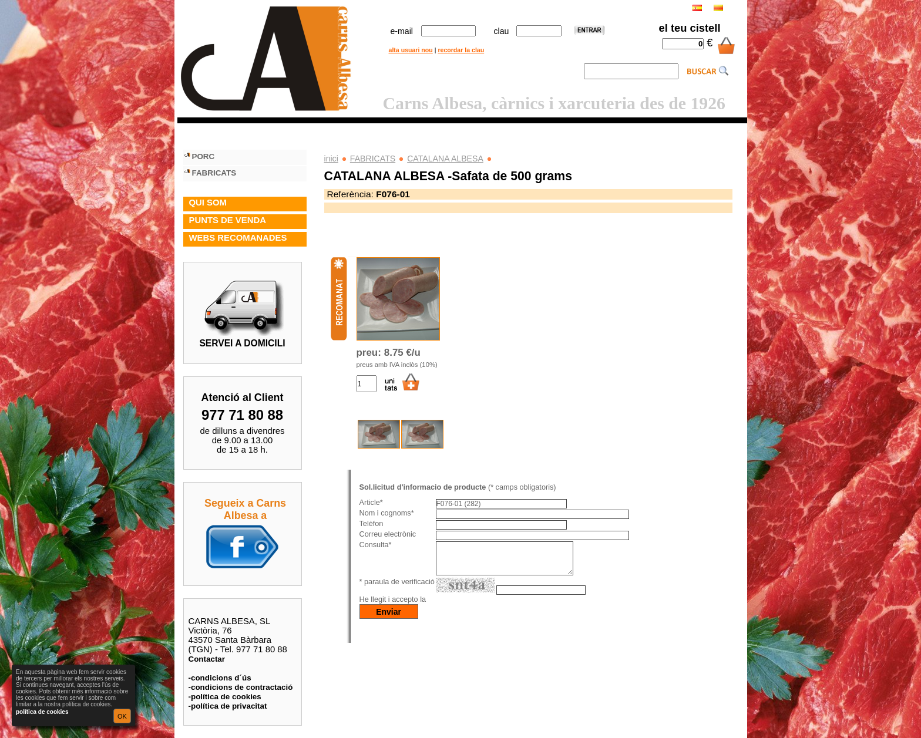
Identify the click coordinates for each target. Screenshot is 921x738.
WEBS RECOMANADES (238, 237)
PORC (203, 156)
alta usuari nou (411, 49)
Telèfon (371, 524)
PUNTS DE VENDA (227, 220)
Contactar (207, 659)
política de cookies (42, 712)
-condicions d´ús (220, 677)
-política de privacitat (228, 706)
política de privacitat (464, 606)
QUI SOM (208, 202)
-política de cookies (225, 696)
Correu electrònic (387, 534)
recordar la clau (461, 49)
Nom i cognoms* (386, 513)
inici (331, 158)
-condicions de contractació (241, 687)
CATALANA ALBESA (445, 158)
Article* (371, 502)
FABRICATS (372, 158)
